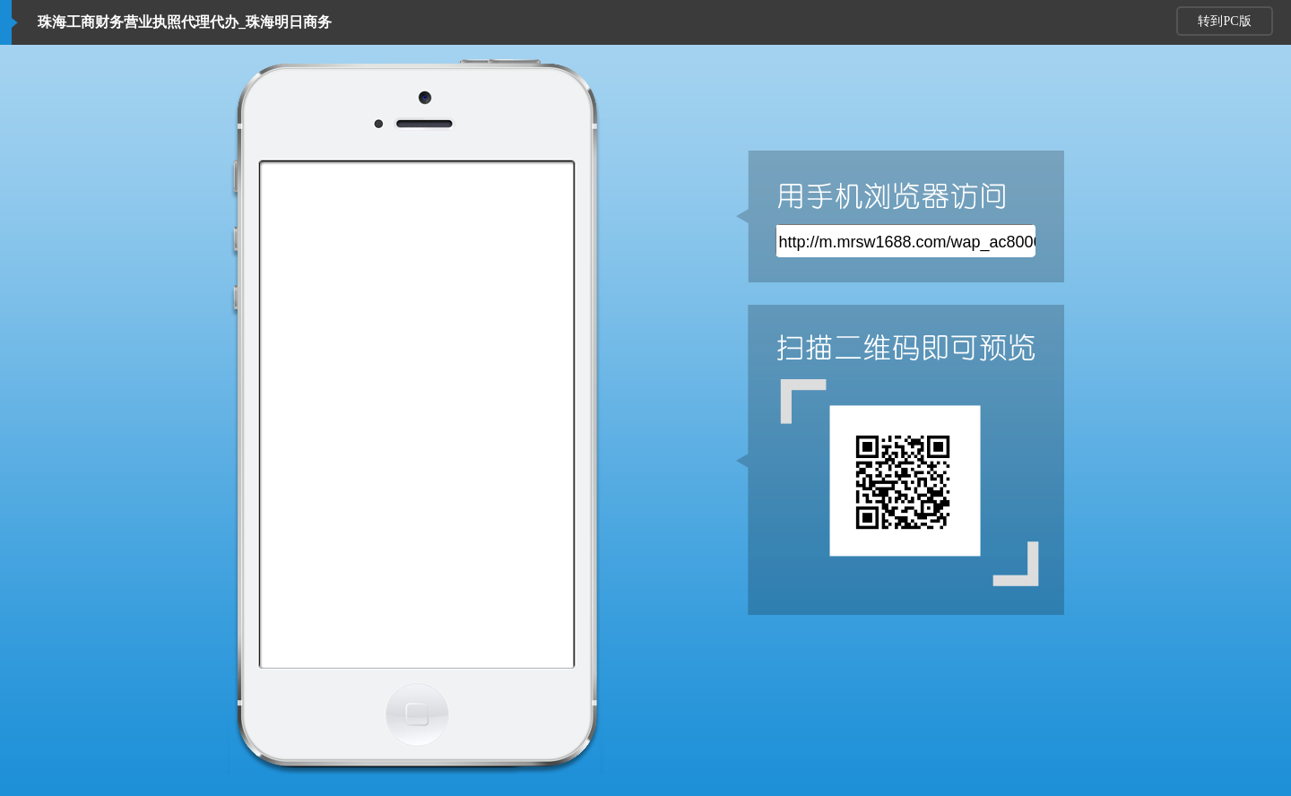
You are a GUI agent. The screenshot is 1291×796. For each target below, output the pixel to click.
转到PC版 (1224, 21)
